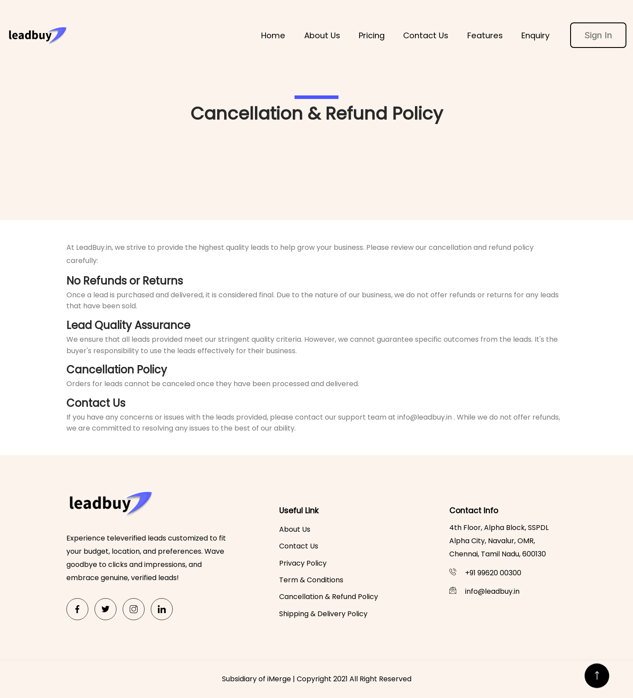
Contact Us (425, 35)
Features (485, 35)
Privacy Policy (303, 563)
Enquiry (535, 35)
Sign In (598, 35)
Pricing (372, 35)
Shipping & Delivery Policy (323, 614)
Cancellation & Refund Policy (328, 597)
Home (273, 35)
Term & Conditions (311, 580)
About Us (322, 35)
